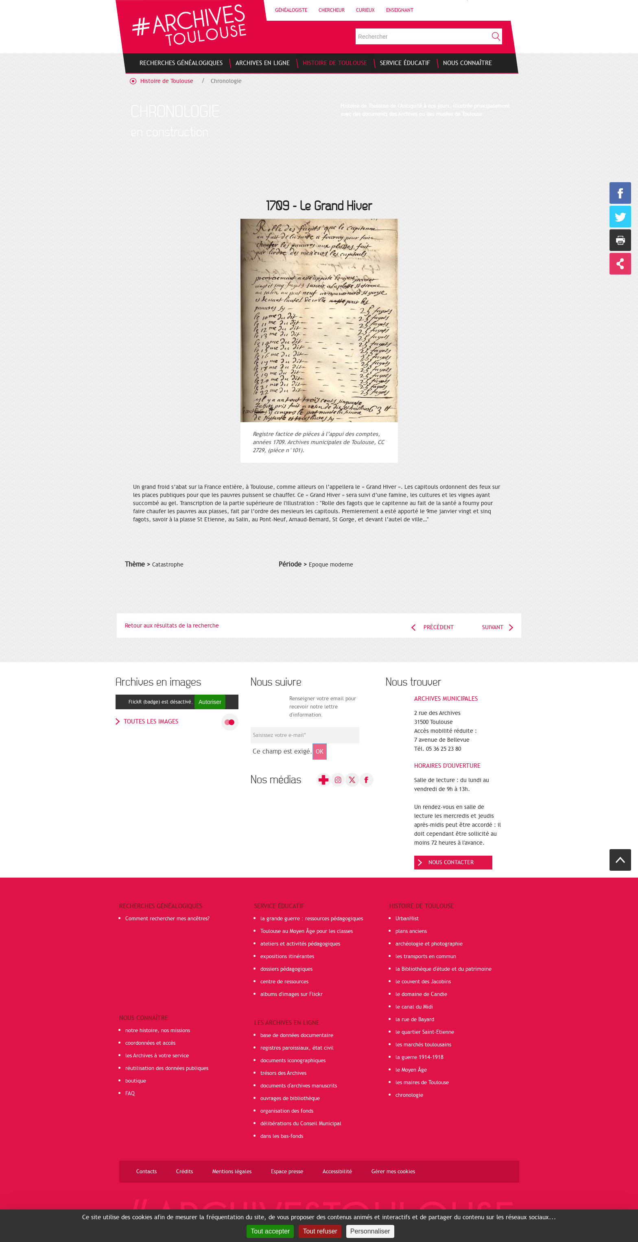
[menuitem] (181, 63)
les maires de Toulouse (422, 1082)
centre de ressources (284, 981)
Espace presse (287, 1171)
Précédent (439, 627)
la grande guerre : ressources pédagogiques (311, 918)
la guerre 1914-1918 (419, 1057)
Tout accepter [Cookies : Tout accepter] (270, 1231)
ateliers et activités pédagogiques (300, 944)
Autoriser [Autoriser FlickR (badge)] (210, 702)
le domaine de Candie (421, 994)
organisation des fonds (286, 1111)
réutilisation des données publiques (166, 1068)
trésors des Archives (283, 1073)
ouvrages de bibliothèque (290, 1098)
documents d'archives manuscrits (298, 1086)
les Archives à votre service (157, 1055)
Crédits (184, 1171)
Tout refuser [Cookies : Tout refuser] (320, 1231)
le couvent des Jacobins (423, 981)
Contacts (146, 1171)
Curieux (365, 10)
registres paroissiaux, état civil (297, 1048)
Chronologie (226, 81)
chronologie (409, 1095)
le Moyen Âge (411, 1070)
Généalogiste (291, 10)
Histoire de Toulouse (166, 81)
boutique (135, 1081)
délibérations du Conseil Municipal (300, 1123)
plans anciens (411, 931)
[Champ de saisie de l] (305, 735)
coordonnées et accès (150, 1043)
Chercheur (332, 10)
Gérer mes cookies (393, 1171)
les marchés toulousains (423, 1045)
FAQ (130, 1093)
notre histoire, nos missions (157, 1030)
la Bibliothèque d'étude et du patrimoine (443, 969)
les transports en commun (425, 956)
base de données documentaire (296, 1035)
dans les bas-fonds (281, 1136)
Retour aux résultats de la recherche (172, 625)
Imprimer (620, 240)
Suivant (492, 627)
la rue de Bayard (414, 1019)
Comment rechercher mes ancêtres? (167, 918)
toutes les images (151, 721)
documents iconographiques (293, 1060)
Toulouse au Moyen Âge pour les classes (306, 931)
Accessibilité (337, 1171)
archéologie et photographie (429, 944)
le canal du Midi (414, 1007)
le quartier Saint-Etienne (424, 1032)
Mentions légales (231, 1171)
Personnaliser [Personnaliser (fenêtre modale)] (370, 1231)
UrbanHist (407, 918)
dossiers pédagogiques (286, 969)
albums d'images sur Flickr (291, 994)
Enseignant (399, 10)
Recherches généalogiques (160, 906)
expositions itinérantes (287, 956)
